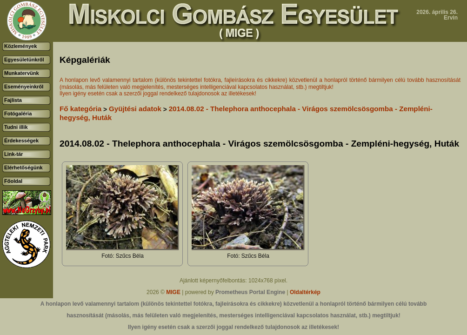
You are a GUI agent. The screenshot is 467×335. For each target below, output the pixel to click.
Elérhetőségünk (23, 167)
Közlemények (20, 46)
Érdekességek (21, 140)
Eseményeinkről (23, 86)
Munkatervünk (21, 73)
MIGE (173, 292)
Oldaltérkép (305, 292)
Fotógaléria (18, 113)
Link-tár (13, 154)
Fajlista (13, 100)
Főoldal (13, 181)
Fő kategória (80, 109)
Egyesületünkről (24, 59)
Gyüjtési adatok (135, 109)
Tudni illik (16, 127)
